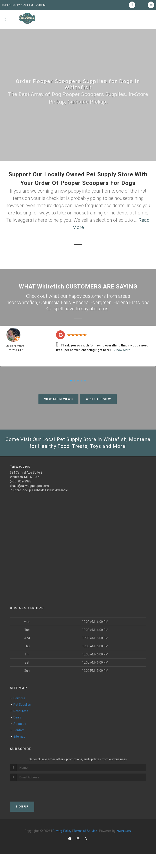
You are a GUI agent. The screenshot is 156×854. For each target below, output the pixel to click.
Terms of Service (85, 831)
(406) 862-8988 (20, 481)
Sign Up (22, 806)
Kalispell (54, 308)
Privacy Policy (62, 831)
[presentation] (33, 789)
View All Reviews (58, 399)
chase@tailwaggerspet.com (29, 485)
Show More (122, 350)
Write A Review (98, 399)
